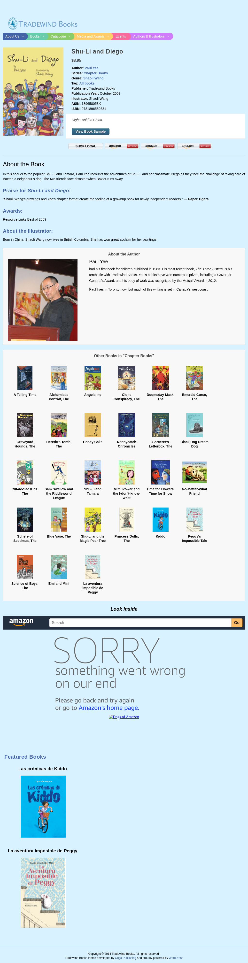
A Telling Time (25, 395)
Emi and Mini (58, 584)
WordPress (176, 958)
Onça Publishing (125, 958)
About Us (12, 36)
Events (121, 36)
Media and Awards (91, 36)
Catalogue (58, 36)
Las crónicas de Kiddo (42, 768)
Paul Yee (91, 68)
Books (35, 36)
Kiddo (160, 536)
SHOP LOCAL (86, 146)
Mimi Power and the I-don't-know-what (126, 493)
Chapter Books (96, 73)
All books (86, 83)
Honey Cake (92, 442)
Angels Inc (92, 395)
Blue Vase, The (59, 536)
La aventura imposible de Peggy (92, 588)
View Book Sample (91, 131)
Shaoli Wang (93, 78)
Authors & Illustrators (149, 36)
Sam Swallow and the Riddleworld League (59, 493)
